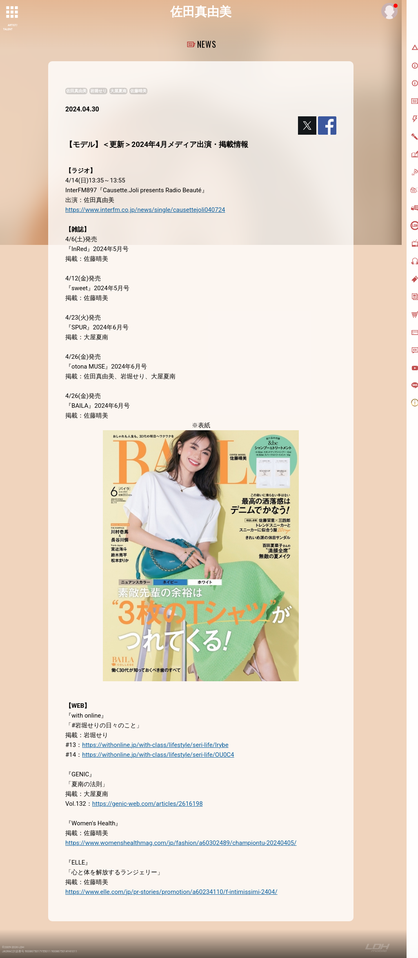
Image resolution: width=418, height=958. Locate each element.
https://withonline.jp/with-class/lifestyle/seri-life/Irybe (155, 745)
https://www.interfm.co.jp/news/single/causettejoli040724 (145, 209)
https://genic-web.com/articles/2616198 (147, 803)
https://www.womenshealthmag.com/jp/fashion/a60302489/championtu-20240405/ (180, 843)
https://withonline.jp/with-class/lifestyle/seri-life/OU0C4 (158, 754)
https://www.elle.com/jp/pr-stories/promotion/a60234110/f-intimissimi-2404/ (171, 892)
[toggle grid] (12, 12)
